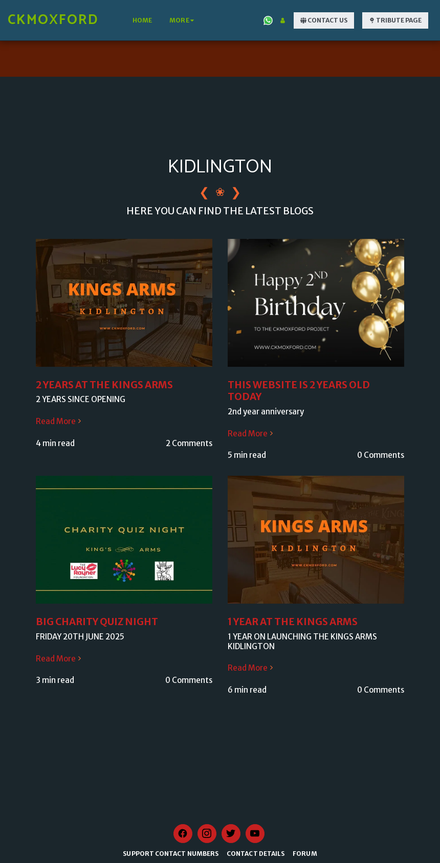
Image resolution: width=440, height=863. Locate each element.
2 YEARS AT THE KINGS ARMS (104, 385)
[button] (268, 20)
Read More (59, 421)
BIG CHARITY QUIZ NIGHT (97, 622)
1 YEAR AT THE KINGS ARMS (293, 622)
